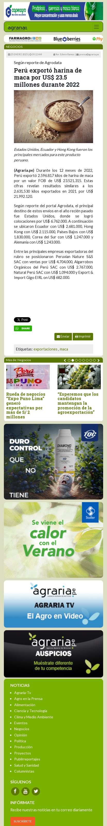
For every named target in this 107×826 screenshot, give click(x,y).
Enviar (63, 336)
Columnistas (24, 771)
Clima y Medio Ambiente (33, 717)
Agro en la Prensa (28, 698)
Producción (23, 747)
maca (64, 349)
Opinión (20, 735)
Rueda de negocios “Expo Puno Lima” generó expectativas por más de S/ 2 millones (25, 405)
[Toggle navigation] (96, 27)
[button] (69, 360)
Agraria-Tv (22, 692)
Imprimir (83, 336)
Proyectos (22, 753)
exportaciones (45, 349)
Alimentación (24, 705)
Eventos (21, 723)
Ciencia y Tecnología (30, 710)
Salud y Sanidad (26, 765)
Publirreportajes (27, 759)
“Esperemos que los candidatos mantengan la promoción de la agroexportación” (77, 403)
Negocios (21, 729)
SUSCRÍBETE (23, 821)
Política (20, 741)
